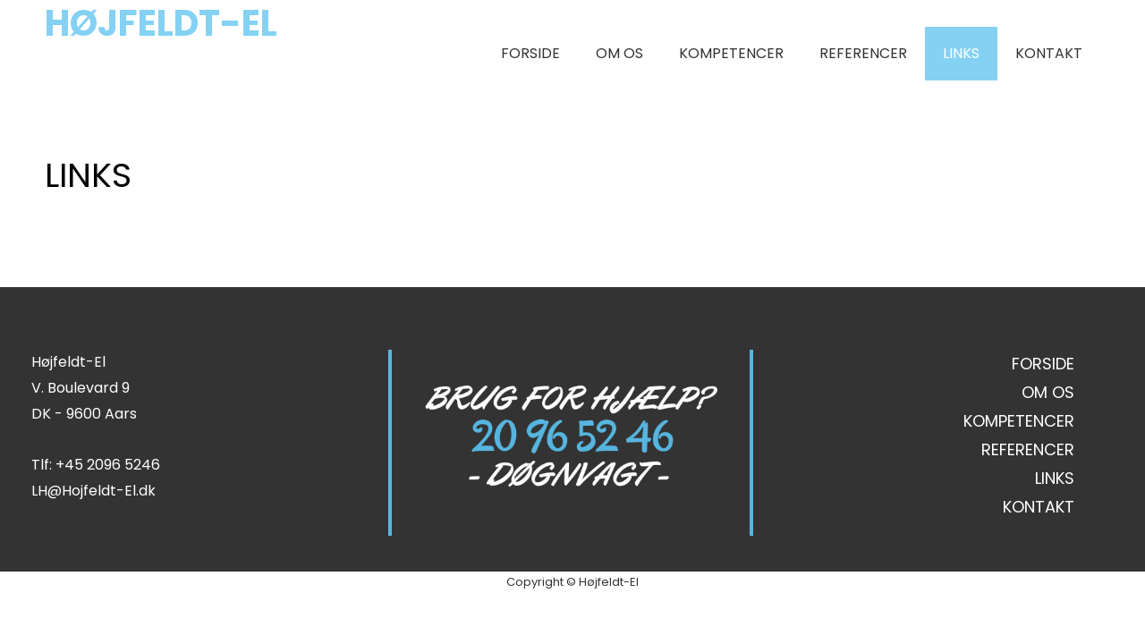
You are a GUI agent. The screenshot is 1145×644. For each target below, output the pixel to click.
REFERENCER (863, 53)
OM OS (619, 53)
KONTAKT (1048, 53)
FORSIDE (530, 53)
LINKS (961, 53)
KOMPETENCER (731, 53)
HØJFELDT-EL (161, 23)
